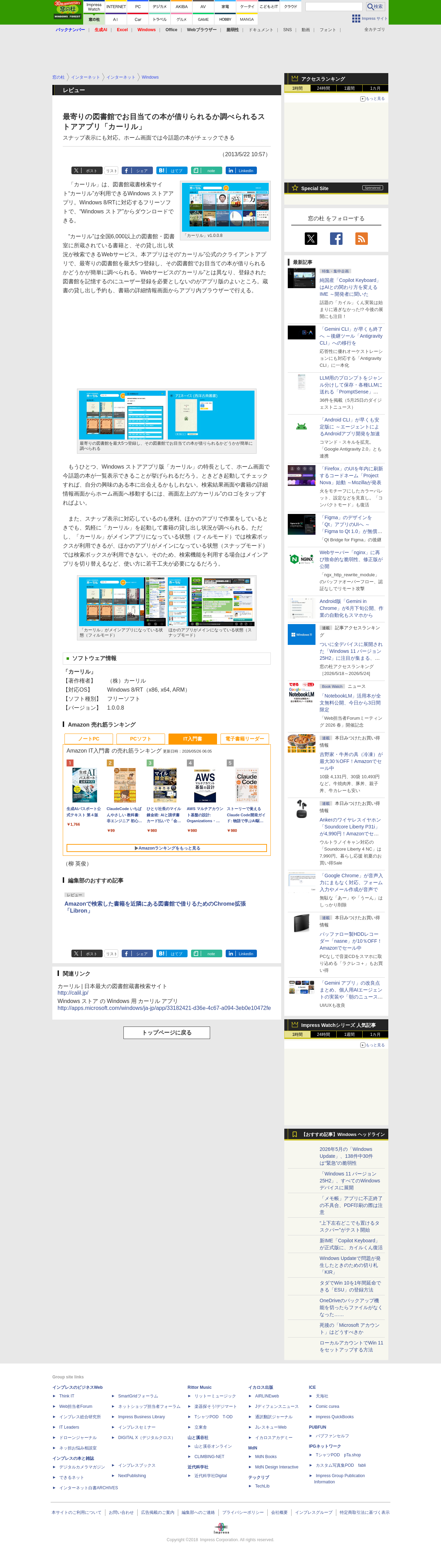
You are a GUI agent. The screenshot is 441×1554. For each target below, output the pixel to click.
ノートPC (88, 739)
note (211, 171)
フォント (328, 29)
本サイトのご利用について (77, 1512)
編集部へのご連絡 (198, 1512)
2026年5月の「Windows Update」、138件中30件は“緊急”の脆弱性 (346, 1156)
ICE (312, 1387)
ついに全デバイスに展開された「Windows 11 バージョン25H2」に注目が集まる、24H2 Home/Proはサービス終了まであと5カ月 (351, 658)
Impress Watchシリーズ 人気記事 (338, 1025)
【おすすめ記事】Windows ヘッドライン (343, 1134)
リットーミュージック (215, 1396)
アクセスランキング (323, 79)
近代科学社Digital (210, 1475)
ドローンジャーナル (78, 1437)
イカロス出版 (260, 1387)
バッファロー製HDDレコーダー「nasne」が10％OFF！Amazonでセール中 (351, 941)
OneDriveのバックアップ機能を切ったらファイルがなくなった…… (351, 1307)
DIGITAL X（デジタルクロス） (146, 1437)
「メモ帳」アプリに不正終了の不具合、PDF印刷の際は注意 (351, 1205)
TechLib (262, 1486)
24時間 (323, 88)
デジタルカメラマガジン (82, 1467)
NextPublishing (132, 1475)
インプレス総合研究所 (80, 1416)
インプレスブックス (137, 1465)
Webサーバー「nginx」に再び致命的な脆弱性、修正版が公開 (351, 559)
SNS (287, 29)
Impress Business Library (141, 1416)
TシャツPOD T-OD (213, 1416)
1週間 (349, 88)
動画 (306, 29)
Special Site (315, 188)
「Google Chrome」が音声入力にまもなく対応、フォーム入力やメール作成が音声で (351, 882)
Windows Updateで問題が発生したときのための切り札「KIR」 (350, 1265)
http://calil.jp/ (73, 993)
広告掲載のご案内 (157, 1512)
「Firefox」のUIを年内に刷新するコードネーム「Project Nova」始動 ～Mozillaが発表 (351, 475)
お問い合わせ (121, 1512)
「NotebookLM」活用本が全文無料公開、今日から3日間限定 (350, 702)
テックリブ (258, 1477)
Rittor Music (199, 1387)
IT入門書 (192, 739)
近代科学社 (198, 1467)
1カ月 (375, 88)
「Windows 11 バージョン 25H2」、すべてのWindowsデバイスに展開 (350, 1180)
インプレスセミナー (137, 1427)
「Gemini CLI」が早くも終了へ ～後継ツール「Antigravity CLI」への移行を (351, 336)
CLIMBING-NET (209, 1456)
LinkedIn (246, 171)
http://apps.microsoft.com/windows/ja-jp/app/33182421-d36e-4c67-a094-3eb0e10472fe (164, 1008)
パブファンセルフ (332, 1435)
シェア (142, 171)
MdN (252, 1448)
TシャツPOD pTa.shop (338, 1455)
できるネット (71, 1477)
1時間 (297, 88)
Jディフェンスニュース (277, 1406)
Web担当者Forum (75, 1406)
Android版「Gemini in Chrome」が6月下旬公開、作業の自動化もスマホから (351, 608)
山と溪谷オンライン (213, 1446)
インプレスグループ (313, 1512)
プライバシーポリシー (243, 1512)
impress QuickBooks (335, 1416)
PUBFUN (317, 1427)
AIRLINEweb (267, 1396)
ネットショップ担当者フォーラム (149, 1406)
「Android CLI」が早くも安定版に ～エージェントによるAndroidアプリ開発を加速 (350, 426)
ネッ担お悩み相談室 (78, 1448)
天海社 (322, 1396)
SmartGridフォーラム (138, 1396)
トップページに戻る (167, 1033)
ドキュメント (261, 29)
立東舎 (200, 1427)
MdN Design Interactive (277, 1467)
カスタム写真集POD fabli (341, 1465)
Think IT (66, 1396)
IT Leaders (69, 1427)
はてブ (176, 171)
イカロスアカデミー (274, 1437)
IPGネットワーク (325, 1446)
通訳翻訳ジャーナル (274, 1416)
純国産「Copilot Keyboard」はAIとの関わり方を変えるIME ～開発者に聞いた (350, 287)
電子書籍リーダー (244, 739)
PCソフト (140, 739)
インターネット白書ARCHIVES (88, 1487)
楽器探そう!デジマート (215, 1406)
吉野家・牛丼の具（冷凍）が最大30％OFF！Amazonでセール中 (351, 761)
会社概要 (279, 1512)
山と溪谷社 (198, 1437)
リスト (112, 171)
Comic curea (327, 1406)
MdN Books (266, 1456)
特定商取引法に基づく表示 (365, 1512)
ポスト (91, 171)
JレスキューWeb (270, 1427)
